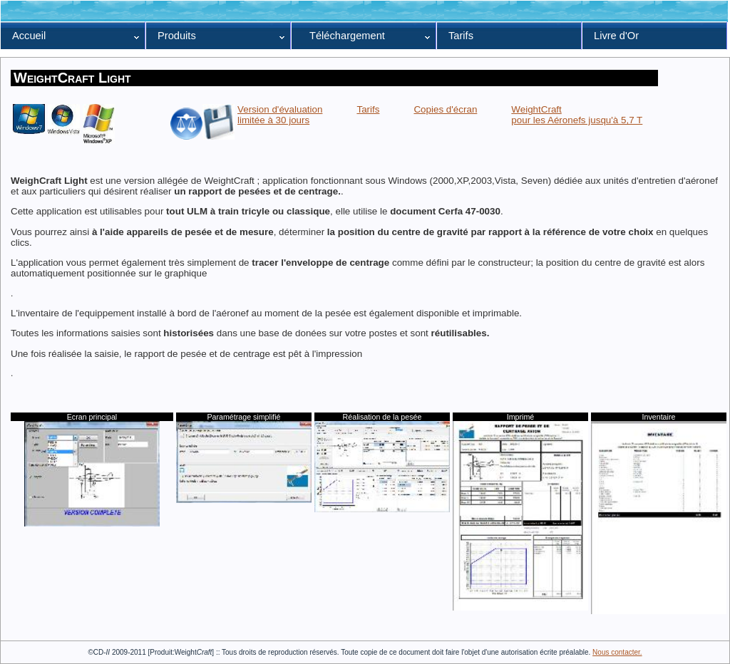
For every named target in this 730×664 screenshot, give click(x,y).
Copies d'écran (445, 109)
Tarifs (367, 109)
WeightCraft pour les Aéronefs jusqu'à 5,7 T (576, 114)
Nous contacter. (617, 652)
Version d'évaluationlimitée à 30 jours (279, 114)
